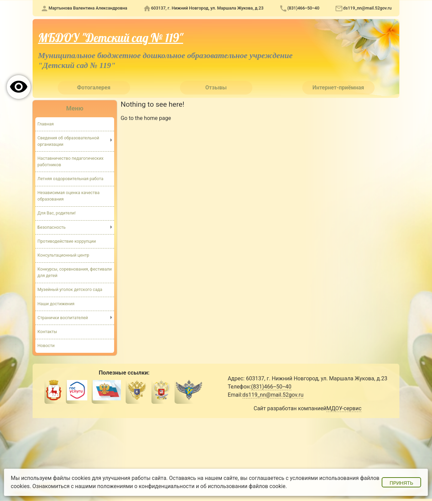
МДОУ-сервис (343, 408)
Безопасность (51, 227)
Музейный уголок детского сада (69, 289)
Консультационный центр (63, 255)
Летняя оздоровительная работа (70, 178)
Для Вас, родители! (56, 212)
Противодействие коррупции (66, 241)
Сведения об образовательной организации (68, 141)
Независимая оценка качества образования (68, 196)
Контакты (47, 331)
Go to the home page (146, 118)
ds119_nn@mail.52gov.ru (367, 8)
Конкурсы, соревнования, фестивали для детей (74, 272)
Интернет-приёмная (338, 87)
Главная (45, 123)
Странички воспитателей (62, 317)
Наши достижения (55, 303)
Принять (401, 483)
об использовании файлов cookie (243, 486)
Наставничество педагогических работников (70, 161)
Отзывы (216, 87)
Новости (45, 345)
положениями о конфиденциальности (146, 486)
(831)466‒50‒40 (303, 8)
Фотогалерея (93, 87)
